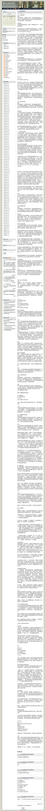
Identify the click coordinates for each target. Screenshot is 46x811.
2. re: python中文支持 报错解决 (10, 269)
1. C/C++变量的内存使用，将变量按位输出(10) (9, 320)
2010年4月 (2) (6, 180)
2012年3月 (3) (6, 152)
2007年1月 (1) (6, 223)
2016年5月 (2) (6, 123)
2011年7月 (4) (6, 162)
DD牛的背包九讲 (22, 11)
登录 (24, 805)
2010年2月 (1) (6, 184)
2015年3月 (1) (6, 131)
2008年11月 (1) (6, 200)
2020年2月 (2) (6, 106)
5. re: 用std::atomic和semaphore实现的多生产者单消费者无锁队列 (9, 291)
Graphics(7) (7, 61)
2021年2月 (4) (6, 95)
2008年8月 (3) (6, 203)
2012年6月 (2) (6, 151)
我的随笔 (4, 36)
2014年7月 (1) (6, 136)
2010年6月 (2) (6, 177)
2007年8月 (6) (6, 213)
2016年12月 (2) (6, 119)
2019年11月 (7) (6, 110)
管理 (18, 8)
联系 (11, 8)
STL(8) (6, 76)
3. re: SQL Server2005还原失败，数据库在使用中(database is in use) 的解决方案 (9, 278)
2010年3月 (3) (6, 182)
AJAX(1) (6, 54)
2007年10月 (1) (6, 210)
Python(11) (7, 73)
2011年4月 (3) (6, 167)
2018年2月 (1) (6, 115)
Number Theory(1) (8, 68)
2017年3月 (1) (6, 118)
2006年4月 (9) (6, 233)
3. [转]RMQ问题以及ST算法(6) (9, 325)
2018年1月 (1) (6, 116)
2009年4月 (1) (6, 194)
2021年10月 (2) (6, 91)
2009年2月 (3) (6, 197)
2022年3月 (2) (6, 85)
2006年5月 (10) (6, 231)
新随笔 (7, 8)
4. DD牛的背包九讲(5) (8, 327)
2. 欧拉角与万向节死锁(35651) (9, 304)
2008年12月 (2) (6, 198)
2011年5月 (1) (6, 166)
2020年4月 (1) (6, 103)
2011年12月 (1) (6, 156)
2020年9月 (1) (6, 98)
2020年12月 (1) (6, 96)
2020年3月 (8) (6, 105)
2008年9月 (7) (6, 202)
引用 (39, 12)
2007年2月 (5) (6, 222)
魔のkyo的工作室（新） (8, 241)
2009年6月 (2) (6, 192)
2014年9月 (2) (6, 134)
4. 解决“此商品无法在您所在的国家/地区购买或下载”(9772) (9, 310)
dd (25, 763)
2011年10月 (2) (6, 159)
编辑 (36, 12)
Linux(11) (7, 65)
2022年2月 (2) (6, 87)
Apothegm (7, 57)
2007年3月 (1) (6, 220)
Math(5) (6, 67)
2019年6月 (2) (6, 113)
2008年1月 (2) (6, 207)
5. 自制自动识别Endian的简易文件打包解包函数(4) (9, 329)
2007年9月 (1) (6, 212)
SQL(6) (6, 74)
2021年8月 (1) (6, 93)
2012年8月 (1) (6, 149)
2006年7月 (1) (6, 228)
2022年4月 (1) (6, 83)
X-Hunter (26, 755)
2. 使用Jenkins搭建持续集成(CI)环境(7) (9, 323)
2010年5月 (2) (6, 179)
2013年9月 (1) (6, 142)
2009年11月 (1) (6, 185)
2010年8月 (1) (6, 175)
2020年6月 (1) (6, 101)
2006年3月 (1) (6, 235)
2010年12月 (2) (6, 169)
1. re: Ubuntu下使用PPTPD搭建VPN (9, 260)
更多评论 (32, 754)
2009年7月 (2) (6, 190)
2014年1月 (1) (6, 141)
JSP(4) (6, 64)
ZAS (25, 797)
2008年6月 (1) (6, 205)
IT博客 (23, 808)
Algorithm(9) (7, 55)
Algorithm (21, 13)
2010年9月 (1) (6, 174)
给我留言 (5, 45)
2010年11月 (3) (6, 170)
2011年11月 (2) (6, 157)
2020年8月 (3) (6, 100)
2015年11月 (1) (6, 129)
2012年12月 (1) (6, 146)
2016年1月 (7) (6, 128)
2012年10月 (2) (6, 147)
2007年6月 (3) (6, 217)
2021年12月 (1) (6, 88)
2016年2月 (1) (6, 126)
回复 (29, 754)
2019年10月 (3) (6, 111)
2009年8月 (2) (6, 189)
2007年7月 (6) (6, 215)
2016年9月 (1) (6, 121)
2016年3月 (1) (6, 124)
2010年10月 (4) (6, 172)
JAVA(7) (6, 63)
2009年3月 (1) (6, 195)
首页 (5, 8)
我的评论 (4, 38)
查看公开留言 (6, 46)
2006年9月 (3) (6, 226)
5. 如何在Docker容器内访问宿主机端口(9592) (9, 313)
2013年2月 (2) (6, 144)
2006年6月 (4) (6, 230)
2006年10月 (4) (6, 225)
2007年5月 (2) (6, 218)
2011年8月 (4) (6, 161)
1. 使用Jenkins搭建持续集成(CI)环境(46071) (9, 303)
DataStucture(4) (8, 60)
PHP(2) (6, 70)
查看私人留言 (6, 48)
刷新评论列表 (39, 803)
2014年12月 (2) (6, 133)
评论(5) (34, 12)
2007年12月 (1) (6, 208)
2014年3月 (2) (6, 139)
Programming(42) (8, 71)
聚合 (13, 8)
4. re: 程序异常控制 (7, 284)
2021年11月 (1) (6, 90)
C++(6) (6, 58)
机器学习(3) (7, 77)
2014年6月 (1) (6, 138)
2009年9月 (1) (6, 187)
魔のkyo (28, 12)
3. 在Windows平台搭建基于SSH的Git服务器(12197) (9, 307)
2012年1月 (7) (6, 154)
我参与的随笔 (5, 40)
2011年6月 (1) (6, 164)
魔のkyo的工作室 (9, 3)
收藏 (37, 12)
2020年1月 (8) (6, 108)
